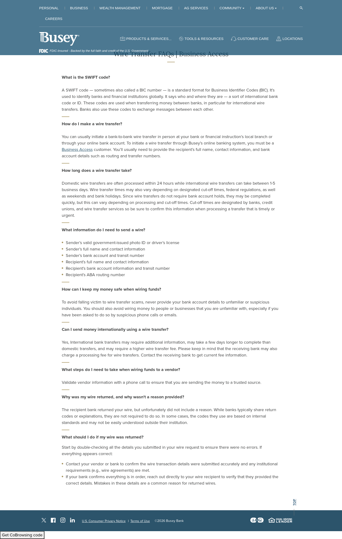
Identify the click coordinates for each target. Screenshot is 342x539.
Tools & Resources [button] (204, 39)
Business (79, 8)
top (294, 502)
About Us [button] (265, 8)
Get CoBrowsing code (22, 535)
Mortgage (162, 8)
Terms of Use (140, 521)
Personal (49, 8)
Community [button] (230, 8)
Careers (53, 19)
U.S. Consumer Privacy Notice (104, 521)
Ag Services (196, 8)
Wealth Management (120, 8)
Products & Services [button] (147, 39)
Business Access (77, 149)
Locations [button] (292, 39)
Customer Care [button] (253, 39)
